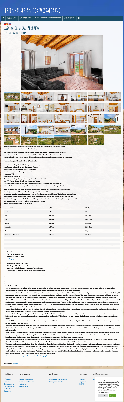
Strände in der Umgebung (27, 382)
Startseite (15, 363)
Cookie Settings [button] (103, 395)
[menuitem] (3, 18)
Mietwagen (22, 384)
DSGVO (81, 384)
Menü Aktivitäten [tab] (53, 374)
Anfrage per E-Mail (13, 259)
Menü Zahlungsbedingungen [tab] (100, 374)
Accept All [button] (112, 395)
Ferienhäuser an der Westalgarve (31, 10)
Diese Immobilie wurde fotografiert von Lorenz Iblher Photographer (26, 356)
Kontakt (81, 379)
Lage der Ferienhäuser (26, 379)
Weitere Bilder (23, 386)
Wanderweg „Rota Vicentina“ (58, 379)
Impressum (82, 382)
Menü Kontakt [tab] (83, 374)
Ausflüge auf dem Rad (56, 382)
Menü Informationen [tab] (24, 374)
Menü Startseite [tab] (9, 374)
